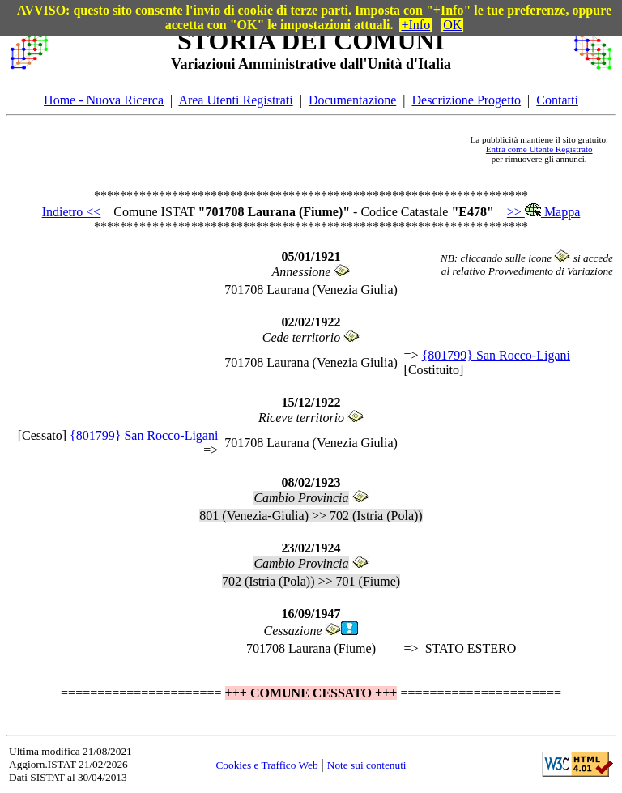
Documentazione (352, 100)
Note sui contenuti (367, 765)
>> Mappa (543, 212)
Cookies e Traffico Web (266, 765)
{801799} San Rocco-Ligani (496, 355)
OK (452, 25)
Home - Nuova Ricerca (104, 100)
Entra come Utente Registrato (539, 149)
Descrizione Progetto (466, 100)
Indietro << (71, 212)
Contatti (557, 100)
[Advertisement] (259, 149)
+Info (415, 25)
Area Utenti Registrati (235, 100)
